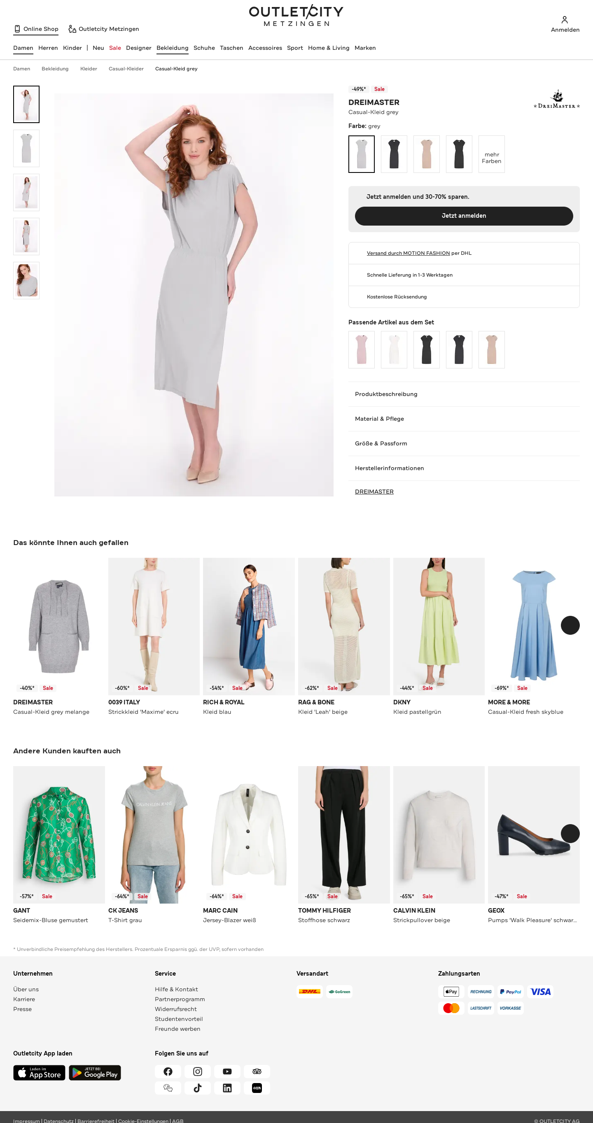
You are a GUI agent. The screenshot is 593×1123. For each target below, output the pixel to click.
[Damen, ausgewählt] (23, 47)
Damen (25, 68)
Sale (115, 47)
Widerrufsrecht (176, 1009)
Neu (98, 47)
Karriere (24, 999)
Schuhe (204, 47)
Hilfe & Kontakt (176, 989)
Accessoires (265, 47)
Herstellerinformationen (464, 468)
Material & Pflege (464, 419)
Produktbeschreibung (464, 394)
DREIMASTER (373, 102)
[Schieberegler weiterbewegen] (570, 625)
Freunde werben (178, 1028)
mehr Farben (493, 150)
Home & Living (329, 47)
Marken (365, 47)
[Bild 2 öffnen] (26, 148)
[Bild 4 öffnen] (26, 236)
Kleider (92, 68)
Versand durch (408, 253)
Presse (22, 1009)
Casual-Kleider (130, 68)
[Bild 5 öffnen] (26, 280)
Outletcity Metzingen (296, 16)
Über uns (26, 989)
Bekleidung (172, 47)
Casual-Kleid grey (176, 68)
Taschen (231, 47)
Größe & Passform (464, 443)
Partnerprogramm (180, 999)
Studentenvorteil (179, 1019)
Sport (295, 47)
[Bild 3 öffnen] (26, 192)
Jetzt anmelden (464, 216)
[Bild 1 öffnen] (26, 104)
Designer (139, 47)
